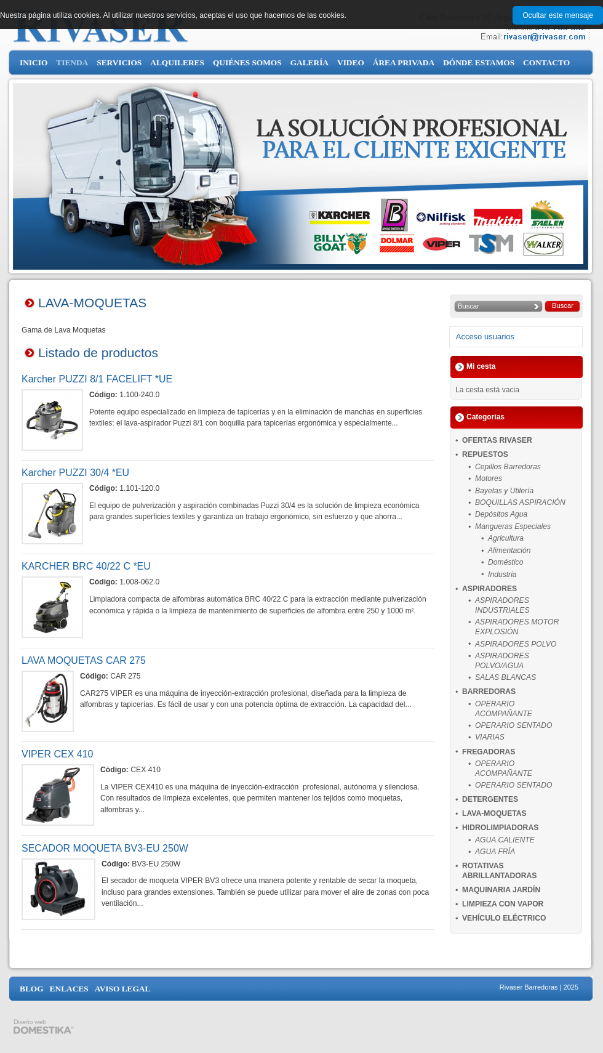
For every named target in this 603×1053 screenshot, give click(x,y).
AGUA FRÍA (495, 851)
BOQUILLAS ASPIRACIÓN (520, 502)
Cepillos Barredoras (508, 466)
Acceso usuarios (485, 336)
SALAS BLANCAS (505, 677)
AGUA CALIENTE (505, 840)
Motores (488, 478)
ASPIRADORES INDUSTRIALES (502, 605)
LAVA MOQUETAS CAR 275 (84, 660)
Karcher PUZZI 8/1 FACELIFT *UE (97, 379)
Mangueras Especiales (513, 526)
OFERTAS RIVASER (497, 440)
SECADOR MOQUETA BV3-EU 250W (105, 848)
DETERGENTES (490, 799)
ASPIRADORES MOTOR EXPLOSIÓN (517, 627)
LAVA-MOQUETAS (494, 813)
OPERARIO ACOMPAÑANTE (503, 709)
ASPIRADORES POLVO (515, 644)
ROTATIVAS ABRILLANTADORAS (499, 870)
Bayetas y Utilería (504, 490)
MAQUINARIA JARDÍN (501, 890)
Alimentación (509, 550)
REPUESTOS (485, 454)
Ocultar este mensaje (557, 15)
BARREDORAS (489, 691)
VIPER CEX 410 (58, 754)
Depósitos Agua (501, 514)
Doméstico (505, 562)
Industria (502, 574)
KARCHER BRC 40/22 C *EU (86, 566)
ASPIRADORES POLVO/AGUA (502, 661)
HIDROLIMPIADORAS (500, 827)
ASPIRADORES (489, 588)
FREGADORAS (488, 752)
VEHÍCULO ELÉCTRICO (504, 918)
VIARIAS (490, 737)
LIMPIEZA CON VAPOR (502, 904)
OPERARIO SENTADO (513, 725)
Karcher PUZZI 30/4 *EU (75, 472)
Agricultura (506, 538)
